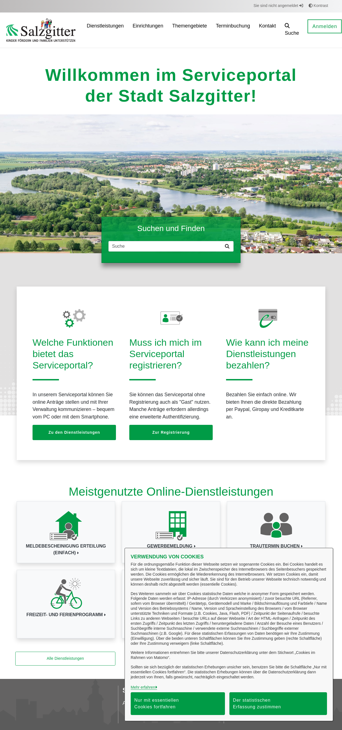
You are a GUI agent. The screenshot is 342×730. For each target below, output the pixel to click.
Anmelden (324, 26)
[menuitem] (105, 30)
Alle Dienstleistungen (65, 658)
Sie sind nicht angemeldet (278, 5)
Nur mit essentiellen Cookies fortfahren (156, 703)
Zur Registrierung (171, 432)
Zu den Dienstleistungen (74, 432)
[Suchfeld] (165, 246)
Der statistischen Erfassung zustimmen (257, 703)
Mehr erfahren (143, 687)
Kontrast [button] (318, 5)
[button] (291, 30)
